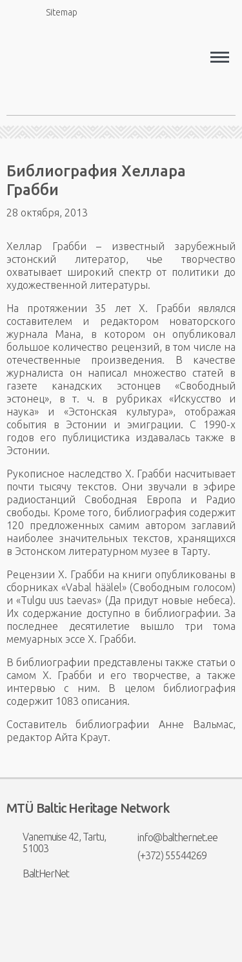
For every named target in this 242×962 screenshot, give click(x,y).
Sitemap (54, 11)
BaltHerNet (37, 873)
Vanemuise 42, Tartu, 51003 (56, 842)
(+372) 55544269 (164, 855)
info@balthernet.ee (169, 837)
